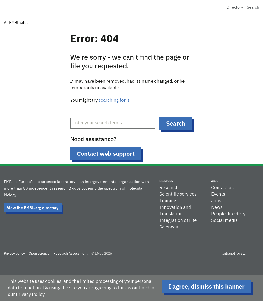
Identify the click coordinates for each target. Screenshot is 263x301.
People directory (228, 214)
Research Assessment (71, 253)
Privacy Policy (30, 294)
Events (218, 194)
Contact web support (106, 153)
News (217, 207)
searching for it (114, 100)
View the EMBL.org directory (33, 207)
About (215, 180)
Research (169, 187)
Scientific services (178, 194)
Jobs (216, 201)
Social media (224, 220)
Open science (39, 253)
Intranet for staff (235, 253)
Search (253, 7)
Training (167, 201)
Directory (235, 7)
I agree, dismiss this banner (207, 286)
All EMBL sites (16, 23)
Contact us (222, 187)
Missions (166, 180)
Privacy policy (14, 253)
